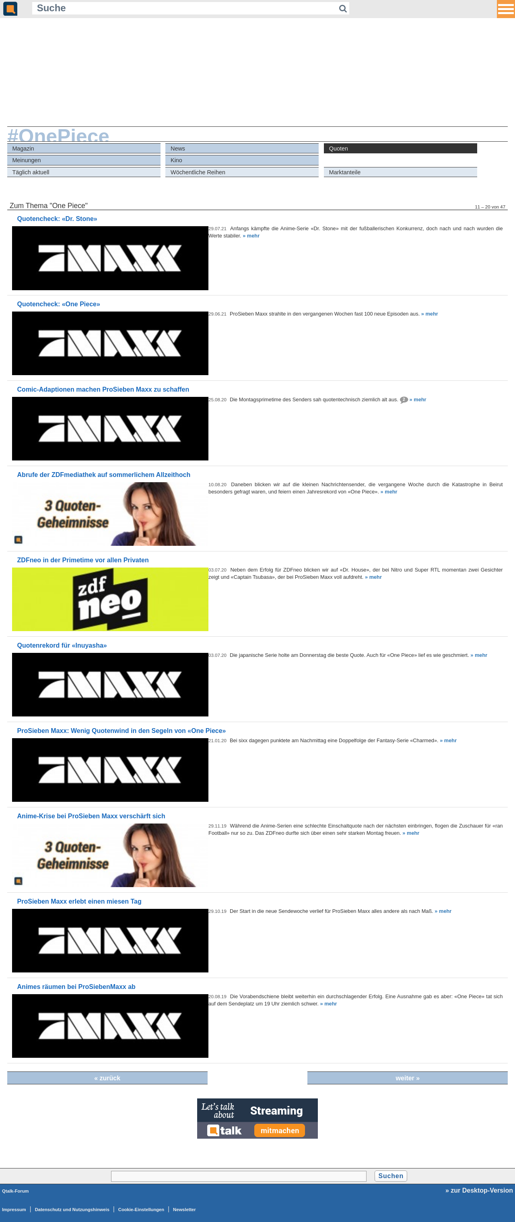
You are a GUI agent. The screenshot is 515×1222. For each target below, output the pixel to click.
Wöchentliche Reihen (198, 172)
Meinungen (26, 160)
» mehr (251, 236)
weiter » (408, 1078)
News (178, 148)
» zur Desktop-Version (479, 1190)
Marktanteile (344, 172)
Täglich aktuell (30, 172)
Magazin (23, 148)
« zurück (107, 1078)
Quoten (338, 148)
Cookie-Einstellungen (141, 1209)
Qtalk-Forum (15, 1191)
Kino (176, 160)
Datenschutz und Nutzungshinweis (72, 1209)
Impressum (14, 1209)
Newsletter (184, 1209)
